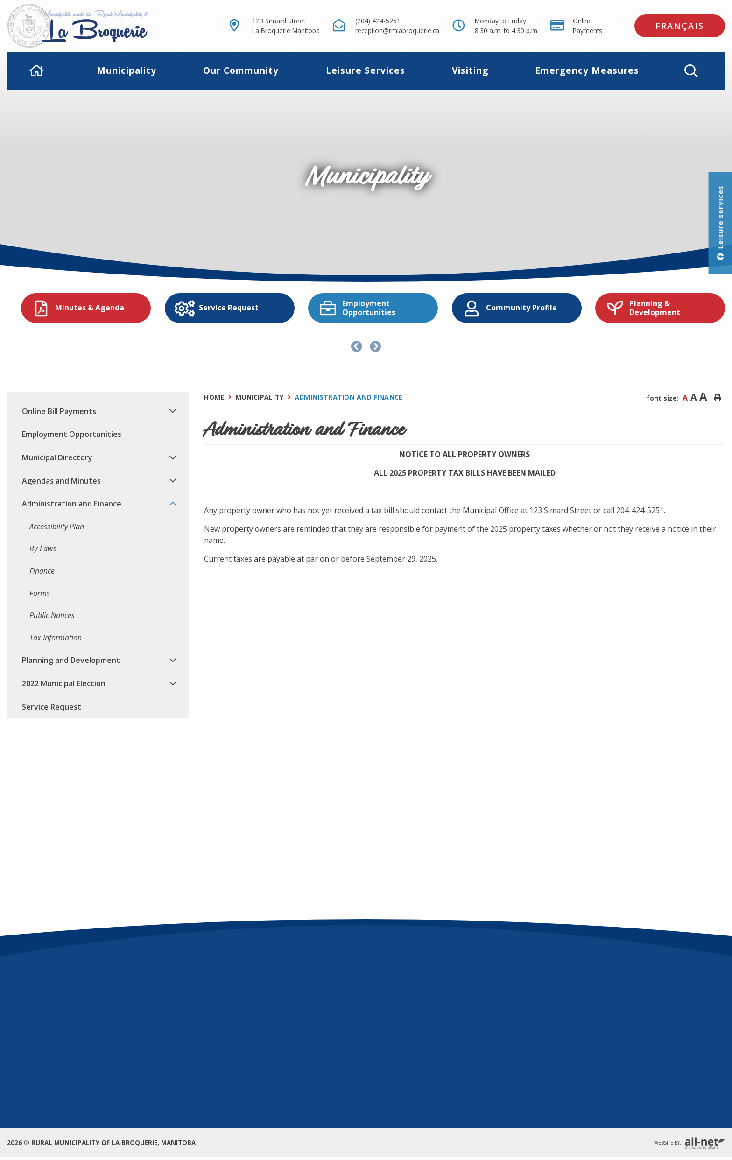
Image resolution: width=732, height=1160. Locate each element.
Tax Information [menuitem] (55, 638)
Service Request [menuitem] (51, 707)
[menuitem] (37, 71)
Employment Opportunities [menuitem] (71, 434)
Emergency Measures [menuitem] (587, 70)
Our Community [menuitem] (241, 70)
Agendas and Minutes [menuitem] (61, 481)
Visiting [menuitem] (470, 70)
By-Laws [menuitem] (42, 548)
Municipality (259, 397)
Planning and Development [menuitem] (71, 660)
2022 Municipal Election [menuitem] (64, 683)
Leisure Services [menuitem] (365, 70)
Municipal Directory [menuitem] (57, 457)
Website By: (689, 1143)
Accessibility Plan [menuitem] (56, 526)
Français (679, 25)
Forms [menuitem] (39, 593)
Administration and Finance (349, 397)
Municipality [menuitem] (126, 70)
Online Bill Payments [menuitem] (59, 411)
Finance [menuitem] (42, 571)
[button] (691, 71)
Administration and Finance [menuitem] (71, 504)
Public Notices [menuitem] (52, 615)
